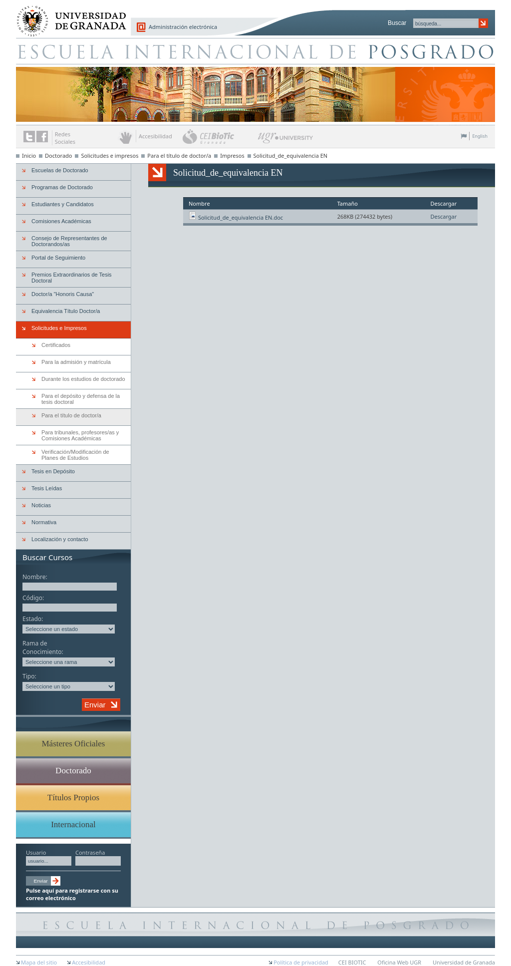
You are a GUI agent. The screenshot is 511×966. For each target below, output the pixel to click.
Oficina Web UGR (399, 962)
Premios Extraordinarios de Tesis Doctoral (71, 278)
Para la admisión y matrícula (76, 362)
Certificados (55, 345)
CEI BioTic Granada (219, 136)
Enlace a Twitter (29, 136)
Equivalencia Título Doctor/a (65, 311)
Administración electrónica (183, 26)
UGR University (285, 140)
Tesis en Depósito (53, 471)
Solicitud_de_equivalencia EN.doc (240, 217)
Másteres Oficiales (73, 743)
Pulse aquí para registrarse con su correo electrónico (72, 894)
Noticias (41, 505)
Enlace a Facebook (42, 136)
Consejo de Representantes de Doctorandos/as (69, 241)
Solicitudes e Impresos (59, 328)
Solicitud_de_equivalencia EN (291, 155)
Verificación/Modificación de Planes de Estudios (75, 455)
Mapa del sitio (39, 962)
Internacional (73, 824)
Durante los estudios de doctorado (83, 379)
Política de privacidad (300, 962)
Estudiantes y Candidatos (62, 204)
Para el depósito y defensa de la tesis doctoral (80, 399)
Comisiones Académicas (61, 221)
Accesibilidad (88, 962)
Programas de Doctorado (62, 187)
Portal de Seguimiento (58, 258)
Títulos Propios (73, 797)
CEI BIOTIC (352, 962)
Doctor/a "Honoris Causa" (62, 294)
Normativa (43, 522)
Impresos (232, 155)
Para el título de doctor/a (179, 155)
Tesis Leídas (46, 488)
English (480, 136)
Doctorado (58, 155)
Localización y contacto (59, 539)
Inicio (29, 155)
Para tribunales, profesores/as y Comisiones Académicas (80, 435)
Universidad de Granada (68, 15)
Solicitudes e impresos (109, 155)
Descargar (443, 216)
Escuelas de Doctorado (59, 170)
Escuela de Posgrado (255, 51)
